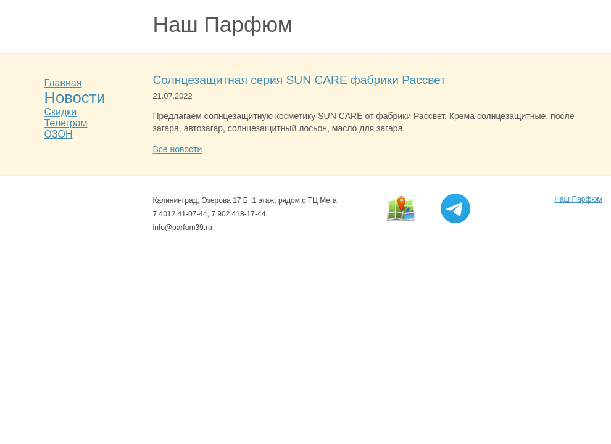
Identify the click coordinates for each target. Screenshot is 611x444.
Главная (63, 83)
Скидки (60, 112)
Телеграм (66, 123)
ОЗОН (58, 134)
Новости (75, 97)
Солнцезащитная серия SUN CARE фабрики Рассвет (299, 79)
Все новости (177, 149)
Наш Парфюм (223, 24)
